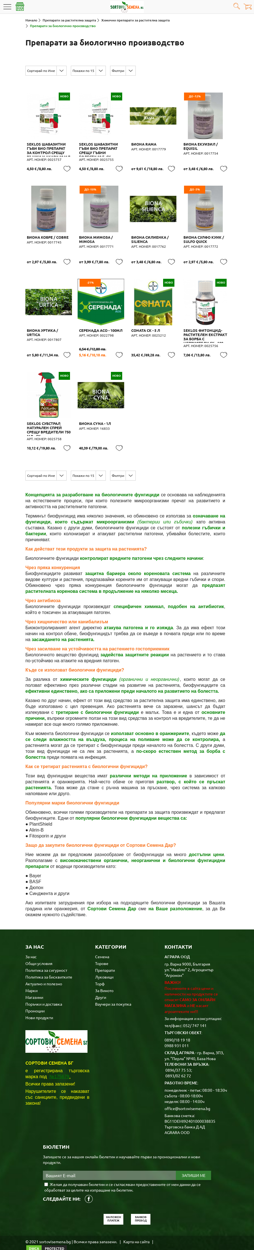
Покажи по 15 (83, 70)
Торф (100, 972)
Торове (101, 952)
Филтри (118, 70)
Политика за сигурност (46, 958)
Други (100, 985)
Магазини (34, 985)
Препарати (105, 958)
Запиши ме (193, 1164)
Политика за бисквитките (48, 965)
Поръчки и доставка (43, 992)
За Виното (104, 979)
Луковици (104, 965)
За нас (31, 945)
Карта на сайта (136, 1230)
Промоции (35, 999)
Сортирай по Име (41, 70)
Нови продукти (39, 1006)
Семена (102, 945)
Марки (31, 979)
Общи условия (38, 952)
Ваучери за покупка (113, 992)
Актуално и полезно (43, 972)
